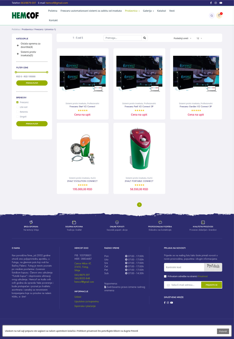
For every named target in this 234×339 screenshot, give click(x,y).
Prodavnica (131, 10)
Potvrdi (223, 331)
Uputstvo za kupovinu (86, 302)
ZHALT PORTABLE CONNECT (139, 181)
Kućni (93, 177)
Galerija (148, 10)
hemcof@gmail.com (84, 283)
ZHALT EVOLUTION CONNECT (82, 181)
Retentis (24, 111)
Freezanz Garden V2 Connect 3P (196, 106)
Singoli (23, 116)
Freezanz (24, 102)
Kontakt (53, 20)
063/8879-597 (82, 276)
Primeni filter (32, 83)
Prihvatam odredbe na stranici (188, 277)
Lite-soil (23, 107)
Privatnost (203, 277)
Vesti (172, 10)
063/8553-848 (82, 279)
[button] (18, 45)
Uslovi (77, 297)
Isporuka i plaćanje (85, 307)
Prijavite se (211, 286)
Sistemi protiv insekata (76, 103)
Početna (52, 10)
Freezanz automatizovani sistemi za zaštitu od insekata (91, 10)
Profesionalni (93, 103)
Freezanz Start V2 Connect (82, 106)
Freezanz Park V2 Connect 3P (139, 106)
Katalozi (161, 10)
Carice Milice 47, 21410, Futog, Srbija (82, 268)
